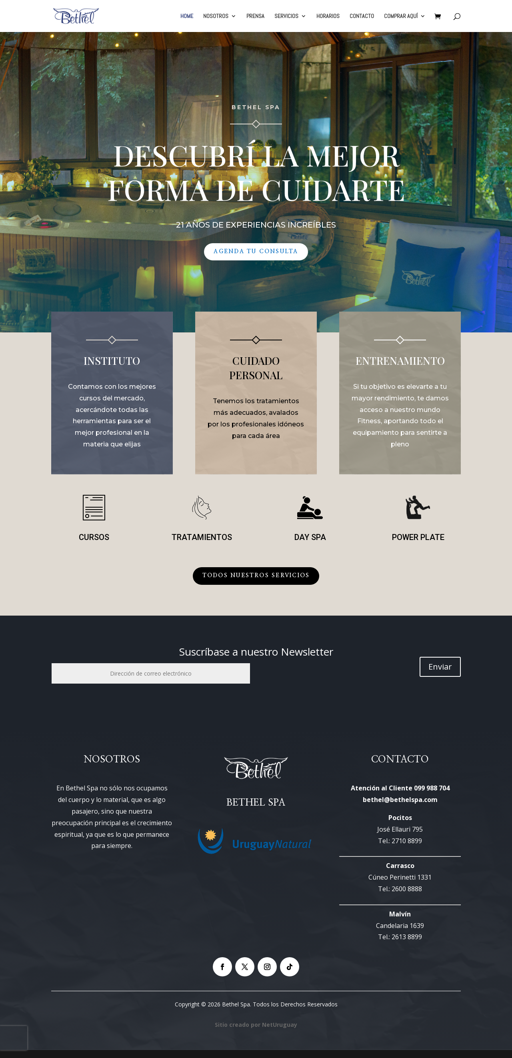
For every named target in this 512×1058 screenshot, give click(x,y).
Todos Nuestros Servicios (256, 575)
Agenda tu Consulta (256, 251)
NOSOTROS (215, 16)
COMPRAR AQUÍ (401, 16)
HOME (186, 16)
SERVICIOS (286, 16)
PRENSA (255, 16)
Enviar (440, 666)
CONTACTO (362, 16)
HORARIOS (328, 16)
